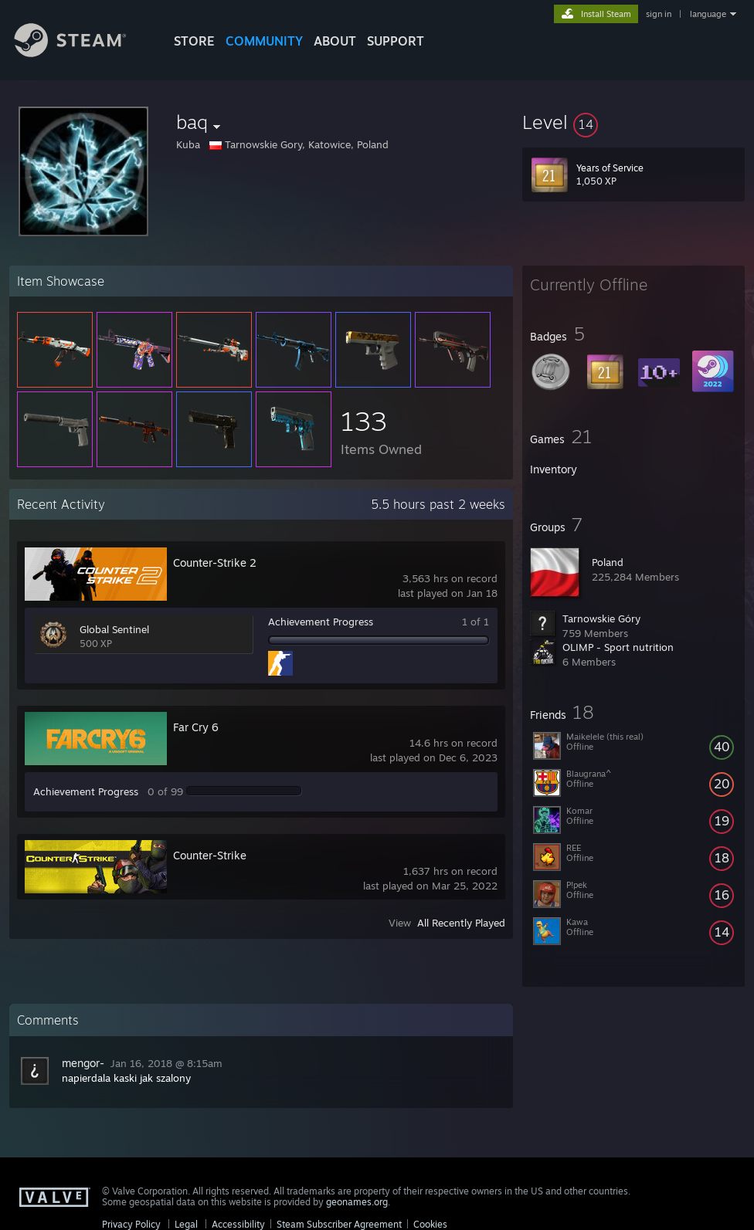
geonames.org (357, 1202)
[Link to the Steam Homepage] (82, 52)
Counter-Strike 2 (214, 562)
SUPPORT (395, 41)
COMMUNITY (264, 41)
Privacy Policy (131, 1224)
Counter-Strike (209, 855)
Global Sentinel (114, 629)
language (708, 13)
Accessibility (238, 1224)
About (335, 41)
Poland (607, 562)
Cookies (430, 1224)
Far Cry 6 (196, 727)
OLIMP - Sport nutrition (618, 647)
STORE (194, 41)
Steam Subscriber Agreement (339, 1224)
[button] (633, 122)
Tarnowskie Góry (601, 618)
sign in (658, 13)
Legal (186, 1224)
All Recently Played (461, 923)
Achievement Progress (320, 621)
